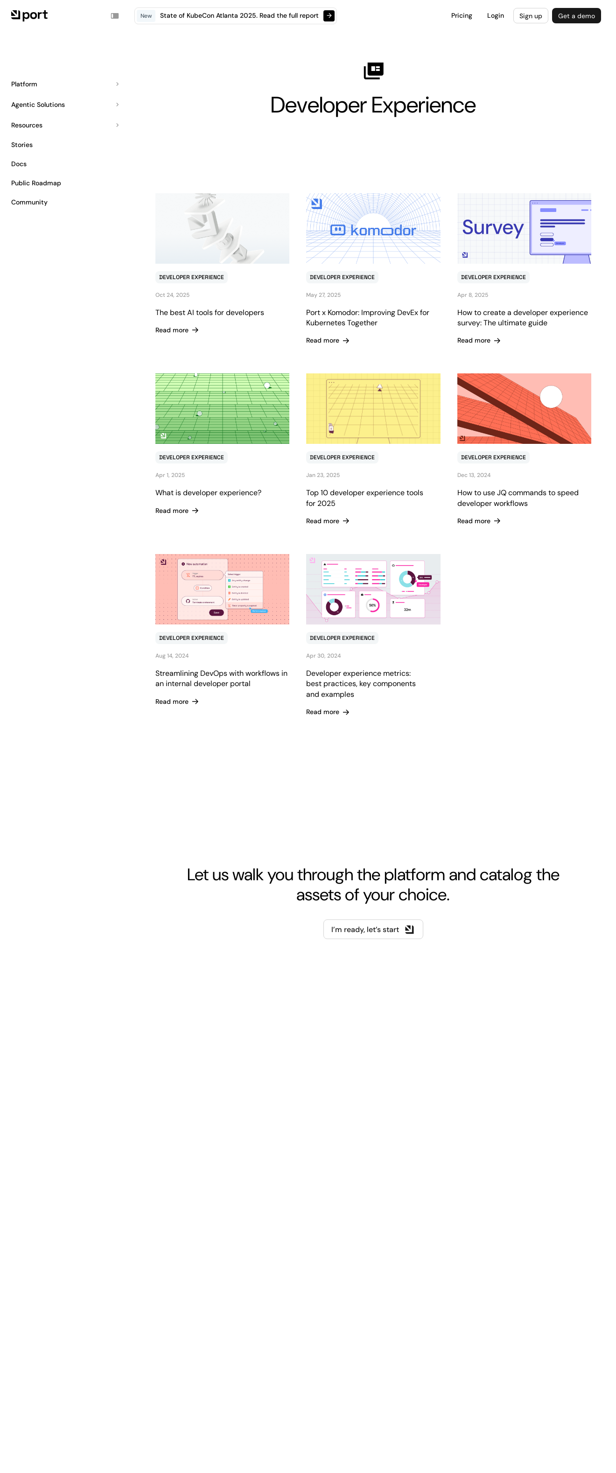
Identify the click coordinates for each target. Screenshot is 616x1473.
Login (495, 15)
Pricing (461, 15)
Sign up (530, 16)
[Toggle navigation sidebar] (114, 15)
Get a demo (576, 16)
